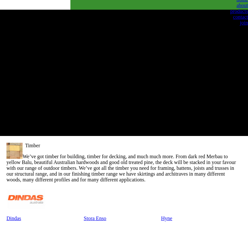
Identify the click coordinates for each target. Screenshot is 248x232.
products (239, 11)
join (244, 22)
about (242, 5)
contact (240, 17)
